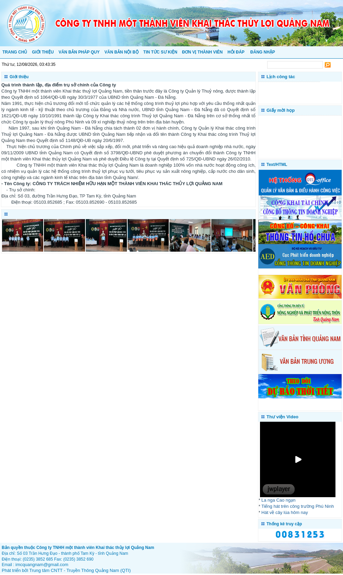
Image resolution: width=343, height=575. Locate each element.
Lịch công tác (281, 76)
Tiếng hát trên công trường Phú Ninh (297, 506)
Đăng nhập (262, 52)
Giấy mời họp (281, 110)
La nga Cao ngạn (278, 500)
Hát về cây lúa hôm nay (284, 512)
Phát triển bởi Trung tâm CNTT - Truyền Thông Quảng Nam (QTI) (66, 570)
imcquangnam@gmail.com (41, 564)
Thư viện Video (282, 416)
